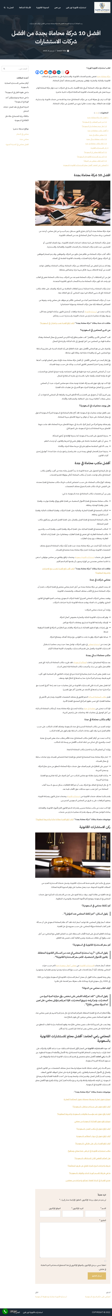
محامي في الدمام (23, 134)
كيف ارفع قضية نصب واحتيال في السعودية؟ (57, 323)
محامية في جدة (90, 708)
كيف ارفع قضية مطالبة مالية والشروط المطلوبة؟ (54, 819)
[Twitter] (42, 72)
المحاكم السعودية (80, 662)
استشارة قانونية (70, 23)
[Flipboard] (67, 72)
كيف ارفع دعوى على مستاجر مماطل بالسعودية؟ (91, 1106)
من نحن (57, 7)
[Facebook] (37, 72)
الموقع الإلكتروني (55, 1208)
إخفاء (96, 113)
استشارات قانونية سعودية (84, 557)
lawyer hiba (61, 50)
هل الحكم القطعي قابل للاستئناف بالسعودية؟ (92, 1158)
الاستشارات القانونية (87, 965)
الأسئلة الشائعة (25, 7)
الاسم (103, 1208)
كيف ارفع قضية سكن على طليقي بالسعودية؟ (92, 1143)
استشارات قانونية (73, 796)
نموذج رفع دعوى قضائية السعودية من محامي (92, 1121)
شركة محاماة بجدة (103, 76)
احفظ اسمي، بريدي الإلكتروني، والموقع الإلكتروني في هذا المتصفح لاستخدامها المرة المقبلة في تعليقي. (73, 1267)
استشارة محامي (94, 644)
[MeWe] (59, 72)
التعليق (102, 1220)
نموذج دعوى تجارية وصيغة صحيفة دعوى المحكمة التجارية (87, 1099)
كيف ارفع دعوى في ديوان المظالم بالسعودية (93, 1136)
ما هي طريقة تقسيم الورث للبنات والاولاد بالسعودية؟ (89, 1173)
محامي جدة (24, 139)
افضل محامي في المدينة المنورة (17, 144)
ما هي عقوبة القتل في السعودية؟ (17, 92)
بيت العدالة (79, 23)
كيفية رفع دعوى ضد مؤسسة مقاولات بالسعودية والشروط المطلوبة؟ (83, 1114)
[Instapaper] (63, 72)
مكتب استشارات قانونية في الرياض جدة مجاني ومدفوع (89, 1150)
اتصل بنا (10, 7)
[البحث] (4, 7)
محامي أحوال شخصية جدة (66, 965)
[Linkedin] (50, 72)
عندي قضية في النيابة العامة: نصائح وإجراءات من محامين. (87, 1180)
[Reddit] (46, 72)
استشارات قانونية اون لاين (76, 7)
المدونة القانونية (42, 7)
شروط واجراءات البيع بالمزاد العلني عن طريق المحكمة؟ (89, 1165)
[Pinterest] (54, 72)
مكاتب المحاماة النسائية (97, 696)
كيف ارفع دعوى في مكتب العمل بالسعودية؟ (93, 1128)
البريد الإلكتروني (77, 1208)
